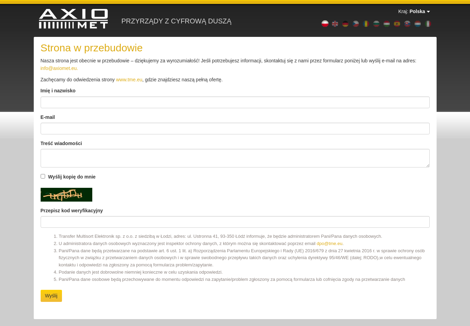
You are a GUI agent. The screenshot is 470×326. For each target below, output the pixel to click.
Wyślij (51, 295)
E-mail (48, 117)
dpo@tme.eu (330, 243)
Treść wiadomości (61, 143)
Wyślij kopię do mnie (68, 177)
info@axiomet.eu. (59, 68)
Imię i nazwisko (58, 90)
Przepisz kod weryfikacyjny (72, 210)
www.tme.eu (129, 79)
